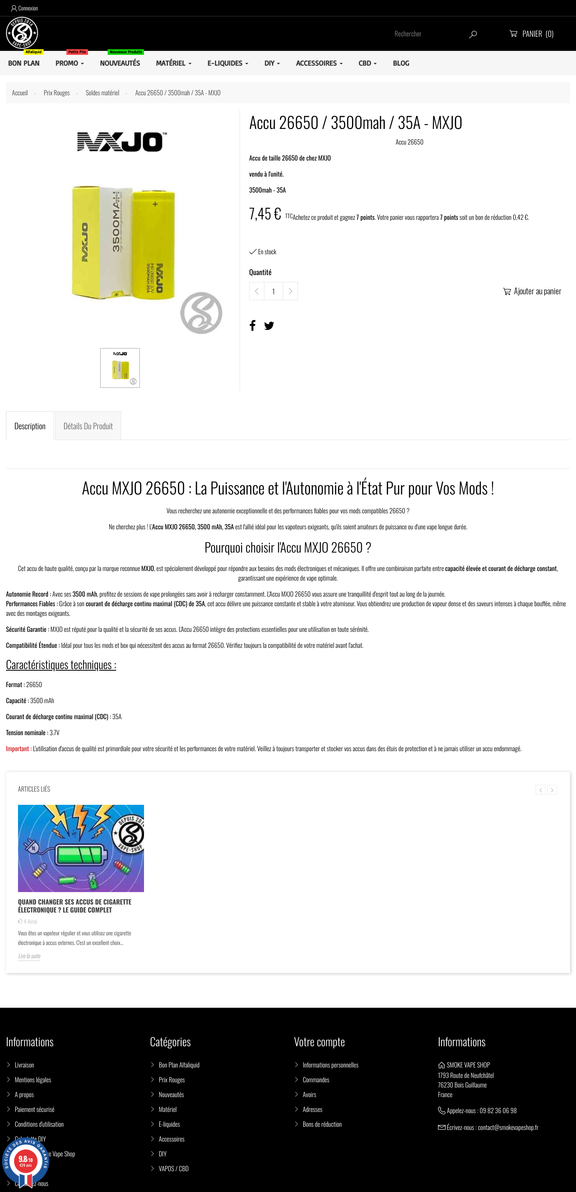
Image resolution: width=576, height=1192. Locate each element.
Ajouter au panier (532, 291)
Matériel (168, 1109)
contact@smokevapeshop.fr (508, 1127)
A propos (24, 1094)
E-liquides (169, 1124)
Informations (462, 1041)
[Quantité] (273, 291)
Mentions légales (33, 1079)
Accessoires (171, 1139)
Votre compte (319, 1041)
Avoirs (309, 1094)
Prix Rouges (172, 1079)
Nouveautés (171, 1094)
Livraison (24, 1064)
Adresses (312, 1109)
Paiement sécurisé (34, 1109)
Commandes (316, 1079)
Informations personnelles (330, 1064)
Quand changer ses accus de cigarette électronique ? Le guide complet (74, 906)
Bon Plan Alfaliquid (179, 1064)
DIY (162, 1153)
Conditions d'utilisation (39, 1124)
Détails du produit (88, 426)
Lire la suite (29, 956)
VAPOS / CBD (174, 1168)
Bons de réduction (322, 1124)
